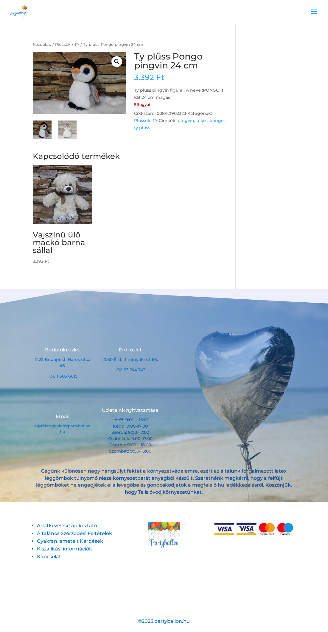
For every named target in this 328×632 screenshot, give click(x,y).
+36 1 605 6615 (62, 376)
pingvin (186, 120)
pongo (216, 120)
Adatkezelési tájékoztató (67, 525)
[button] (116, 61)
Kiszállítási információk (64, 549)
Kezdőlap (42, 44)
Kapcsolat (49, 556)
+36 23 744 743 (130, 370)
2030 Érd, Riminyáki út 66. (130, 359)
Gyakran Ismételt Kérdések (70, 541)
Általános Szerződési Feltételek (74, 533)
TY (76, 44)
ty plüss (142, 127)
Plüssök (63, 44)
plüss (201, 120)
